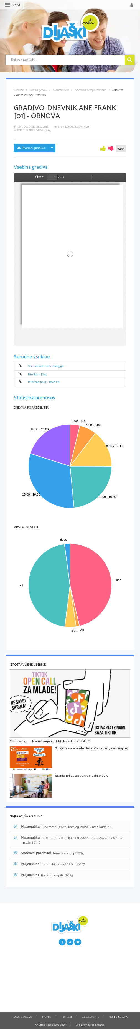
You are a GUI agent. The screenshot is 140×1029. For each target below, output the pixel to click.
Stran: (39, 177)
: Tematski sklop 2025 (49, 853)
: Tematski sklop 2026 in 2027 (49, 864)
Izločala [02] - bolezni (44, 382)
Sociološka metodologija (45, 366)
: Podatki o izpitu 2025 (43, 875)
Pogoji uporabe (22, 1016)
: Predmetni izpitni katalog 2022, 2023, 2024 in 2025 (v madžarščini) (68, 840)
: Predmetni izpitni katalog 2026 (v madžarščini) (62, 827)
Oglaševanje (90, 1016)
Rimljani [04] (37, 374)
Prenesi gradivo (31, 148)
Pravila (46, 1016)
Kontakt (66, 1016)
